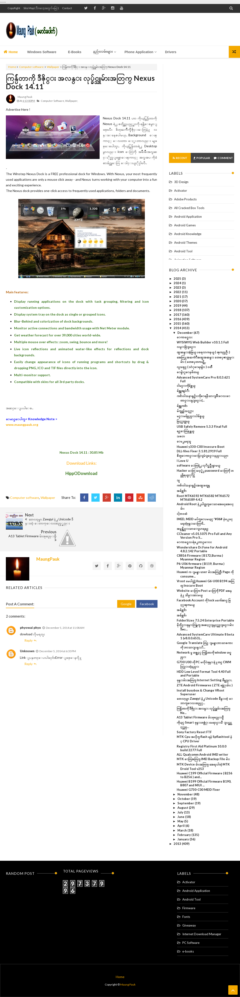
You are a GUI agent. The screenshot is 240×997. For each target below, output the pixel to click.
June (181, 817)
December (185, 333)
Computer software (31, 67)
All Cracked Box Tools (189, 208)
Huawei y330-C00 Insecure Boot (201, 447)
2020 (178, 301)
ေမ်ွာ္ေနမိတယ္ (188, 372)
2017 (178, 314)
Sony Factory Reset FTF (194, 732)
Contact (67, 8)
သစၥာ (181, 436)
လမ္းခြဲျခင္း (186, 347)
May (180, 821)
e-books (188, 951)
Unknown (27, 634)
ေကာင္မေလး (184, 337)
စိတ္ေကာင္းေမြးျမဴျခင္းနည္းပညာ (202, 455)
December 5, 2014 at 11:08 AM (65, 611)
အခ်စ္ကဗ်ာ (182, 491)
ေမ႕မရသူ (184, 441)
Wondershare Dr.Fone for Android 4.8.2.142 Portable (202, 549)
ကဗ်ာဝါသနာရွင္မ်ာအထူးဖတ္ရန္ (193, 485)
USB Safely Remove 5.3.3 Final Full (202, 426)
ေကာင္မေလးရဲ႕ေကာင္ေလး (194, 542)
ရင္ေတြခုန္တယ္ (185, 431)
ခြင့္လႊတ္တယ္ (183, 421)
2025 (178, 278)
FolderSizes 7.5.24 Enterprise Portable (205, 620)
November (185, 794)
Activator (180, 190)
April (181, 826)
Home (11, 52)
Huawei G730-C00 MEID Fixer (198, 789)
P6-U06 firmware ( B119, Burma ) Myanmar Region (200, 565)
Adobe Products (185, 199)
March (182, 830)
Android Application (188, 216)
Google (126, 587)
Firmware (188, 908)
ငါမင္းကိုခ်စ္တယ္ (186, 385)
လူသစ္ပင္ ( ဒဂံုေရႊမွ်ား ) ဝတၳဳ (194, 367)
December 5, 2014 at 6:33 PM (57, 634)
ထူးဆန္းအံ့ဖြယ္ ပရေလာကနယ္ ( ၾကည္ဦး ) (203, 352)
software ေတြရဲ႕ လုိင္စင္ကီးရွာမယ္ (198, 465)
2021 (178, 296)
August (183, 807)
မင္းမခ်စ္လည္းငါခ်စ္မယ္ (190, 416)
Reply (28, 623)
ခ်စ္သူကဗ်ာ (182, 406)
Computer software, (53, 100)
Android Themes (185, 242)
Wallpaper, (71, 100)
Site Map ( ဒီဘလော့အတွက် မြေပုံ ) (41, 8)
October (184, 799)
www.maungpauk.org (22, 425)
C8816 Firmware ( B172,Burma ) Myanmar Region (200, 557)
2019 (178, 305)
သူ (178, 480)
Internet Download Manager (201, 934)
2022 (178, 292)
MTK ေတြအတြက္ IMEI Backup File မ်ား (203, 759)
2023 (178, 287)
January (183, 839)
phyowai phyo (30, 611)
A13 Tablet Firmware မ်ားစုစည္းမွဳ (200, 717)
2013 (178, 844)
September (186, 803)
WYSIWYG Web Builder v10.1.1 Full (203, 342)
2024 (178, 283)
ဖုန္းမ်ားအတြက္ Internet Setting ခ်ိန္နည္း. (204, 680)
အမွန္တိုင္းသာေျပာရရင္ (192, 528)
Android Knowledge (187, 234)
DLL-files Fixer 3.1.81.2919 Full (199, 451)
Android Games (185, 225)
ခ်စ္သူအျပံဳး (183, 391)
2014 (178, 328)
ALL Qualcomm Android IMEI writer (202, 754)
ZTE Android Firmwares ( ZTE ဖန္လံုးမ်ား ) (204, 685)
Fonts (186, 917)
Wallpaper (53, 67)
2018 (178, 310)
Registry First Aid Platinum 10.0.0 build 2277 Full (201, 748)
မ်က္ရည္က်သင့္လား (185, 411)
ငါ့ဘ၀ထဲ (182, 513)
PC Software (190, 943)
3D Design (181, 182)
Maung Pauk (127, 984)
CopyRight (14, 8)
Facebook (147, 587)
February (184, 835)
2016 (178, 319)
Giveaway (189, 925)
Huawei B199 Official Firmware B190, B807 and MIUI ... (204, 783)
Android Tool (183, 251)
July (180, 812)
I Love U (182, 461)
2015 (178, 323)
